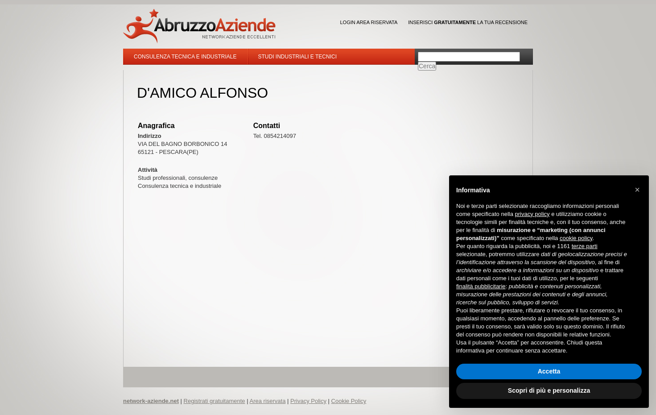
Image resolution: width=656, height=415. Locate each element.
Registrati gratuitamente (214, 401)
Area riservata (267, 401)
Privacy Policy (308, 401)
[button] (637, 190)
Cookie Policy (349, 401)
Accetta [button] (549, 371)
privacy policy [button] (532, 214)
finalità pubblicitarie (481, 286)
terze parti (585, 246)
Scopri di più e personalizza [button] (549, 390)
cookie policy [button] (576, 238)
